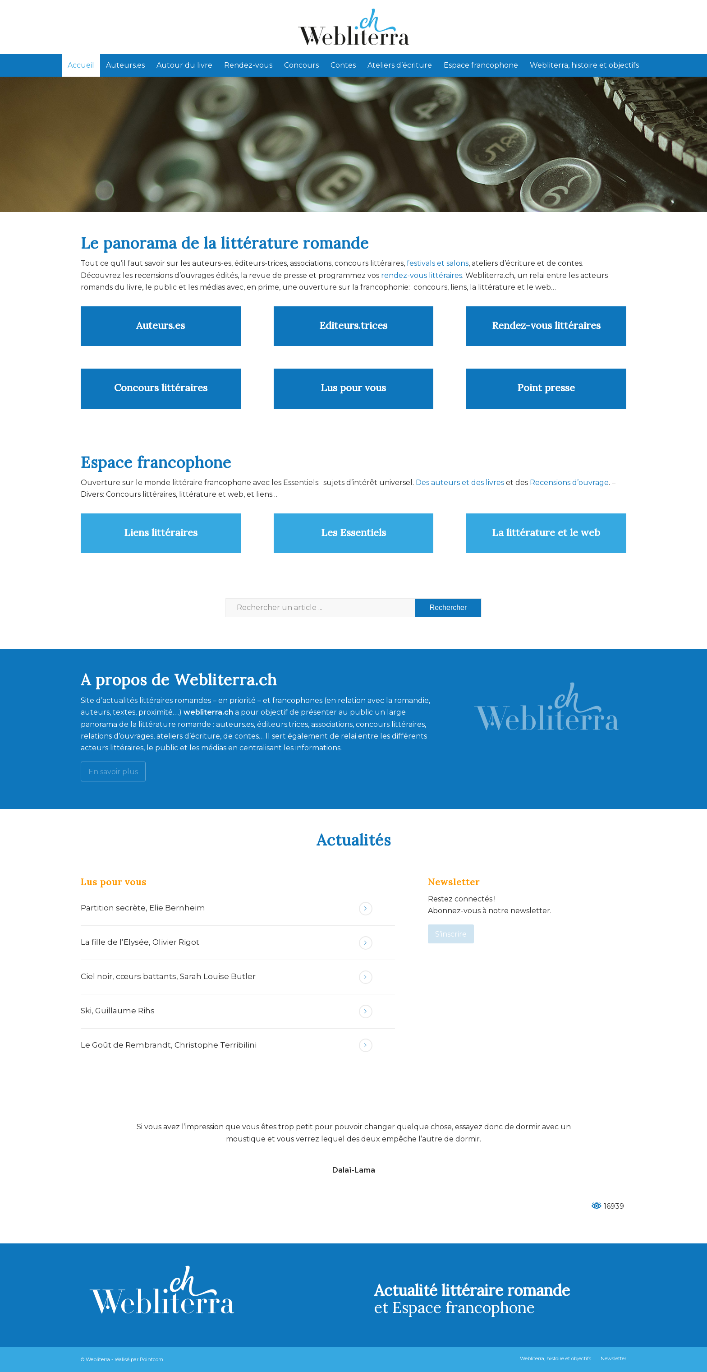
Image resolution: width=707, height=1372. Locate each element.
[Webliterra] (353, 27)
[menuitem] (81, 65)
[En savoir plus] (113, 771)
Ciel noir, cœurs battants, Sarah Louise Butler (168, 976)
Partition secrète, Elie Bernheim (143, 907)
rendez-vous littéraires (421, 275)
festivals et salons (437, 263)
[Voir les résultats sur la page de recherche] (448, 608)
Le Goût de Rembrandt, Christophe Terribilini (169, 1044)
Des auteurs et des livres (459, 482)
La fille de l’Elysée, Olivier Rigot (140, 942)
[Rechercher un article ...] (354, 608)
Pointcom (151, 1359)
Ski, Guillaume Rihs (118, 1010)
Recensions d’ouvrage (569, 482)
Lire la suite (366, 909)
